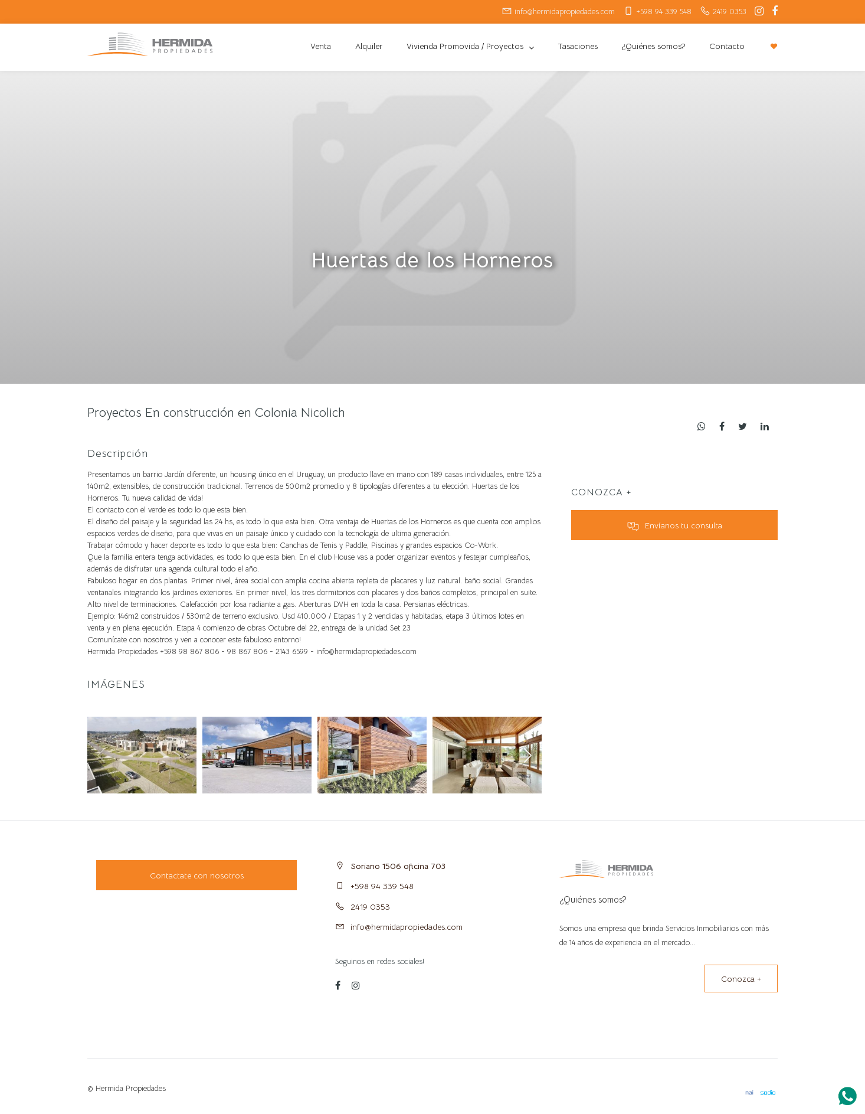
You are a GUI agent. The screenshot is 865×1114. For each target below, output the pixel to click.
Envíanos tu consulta (674, 525)
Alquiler (368, 46)
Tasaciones (578, 46)
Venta (320, 46)
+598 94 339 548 (382, 886)
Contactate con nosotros (197, 875)
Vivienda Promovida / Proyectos (466, 46)
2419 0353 (370, 906)
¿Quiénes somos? (653, 46)
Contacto (727, 46)
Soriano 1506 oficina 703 (397, 866)
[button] (528, 755)
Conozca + (741, 978)
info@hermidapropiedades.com (406, 927)
